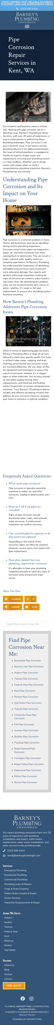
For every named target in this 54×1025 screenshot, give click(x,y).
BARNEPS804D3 (27, 1009)
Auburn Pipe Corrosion (26, 672)
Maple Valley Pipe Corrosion (29, 764)
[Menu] (27, 26)
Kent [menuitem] (6, 936)
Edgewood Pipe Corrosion (27, 770)
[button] (22, 998)
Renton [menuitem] (8, 945)
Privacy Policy (27, 1015)
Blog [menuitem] (6, 970)
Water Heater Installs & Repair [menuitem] (20, 893)
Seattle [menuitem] (8, 922)
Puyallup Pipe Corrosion (26, 742)
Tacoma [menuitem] (8, 927)
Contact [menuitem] (8, 974)
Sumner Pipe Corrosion (26, 730)
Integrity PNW (34, 1019)
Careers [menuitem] (8, 979)
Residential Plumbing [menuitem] (15, 875)
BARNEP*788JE (24, 1006)
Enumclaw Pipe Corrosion (27, 660)
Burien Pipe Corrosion (25, 782)
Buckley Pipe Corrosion (26, 736)
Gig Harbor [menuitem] (10, 950)
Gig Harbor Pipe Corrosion (28, 702)
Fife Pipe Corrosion (24, 724)
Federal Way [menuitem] (11, 931)
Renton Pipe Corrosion (26, 696)
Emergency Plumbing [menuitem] (15, 870)
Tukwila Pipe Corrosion (26, 709)
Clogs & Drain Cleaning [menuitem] (16, 889)
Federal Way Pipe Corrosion (28, 684)
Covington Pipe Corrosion (27, 758)
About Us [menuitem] (9, 965)
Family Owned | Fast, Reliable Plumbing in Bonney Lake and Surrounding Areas (27, 3)
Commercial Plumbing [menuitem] (15, 879)
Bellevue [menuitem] (9, 941)
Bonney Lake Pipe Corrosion (29, 666)
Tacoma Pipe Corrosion (26, 678)
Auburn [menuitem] (8, 918)
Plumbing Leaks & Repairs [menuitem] (18, 884)
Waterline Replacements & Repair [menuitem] (22, 902)
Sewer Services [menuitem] (12, 898)
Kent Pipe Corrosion (24, 690)
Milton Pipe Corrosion (25, 776)
